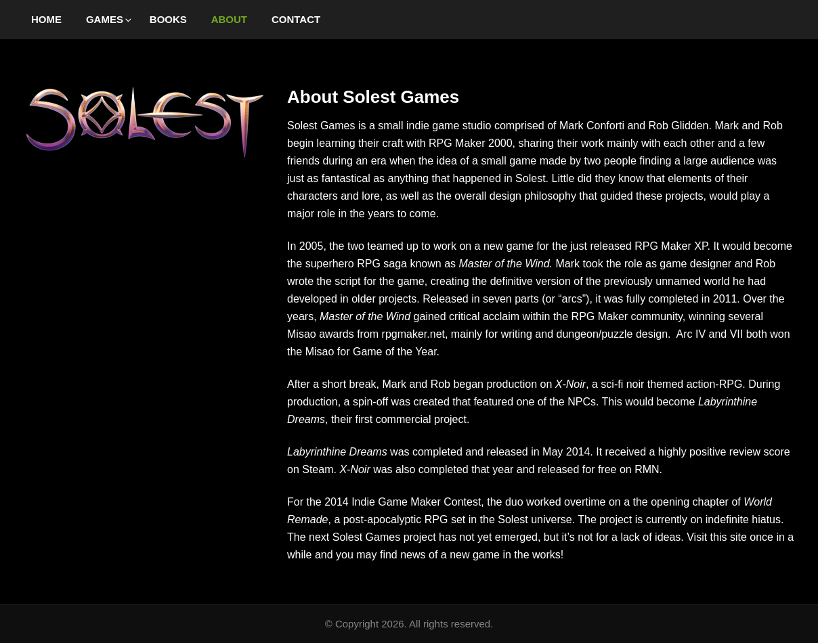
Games (109, 19)
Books (168, 19)
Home (46, 19)
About (229, 19)
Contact (296, 19)
